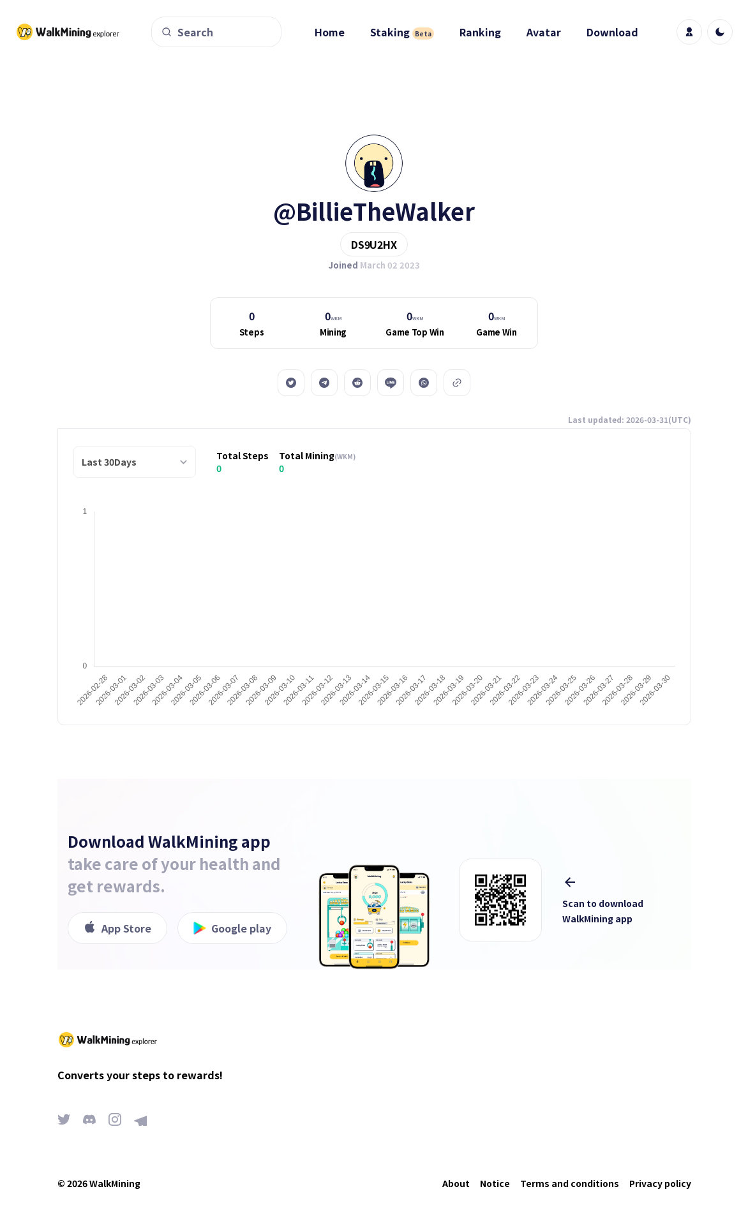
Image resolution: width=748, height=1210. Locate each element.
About (456, 1183)
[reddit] (357, 382)
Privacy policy (660, 1183)
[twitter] (291, 382)
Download (612, 32)
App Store (117, 928)
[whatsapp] (424, 382)
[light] (720, 32)
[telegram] (324, 382)
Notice (495, 1183)
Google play (232, 928)
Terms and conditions (569, 1183)
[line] (390, 382)
